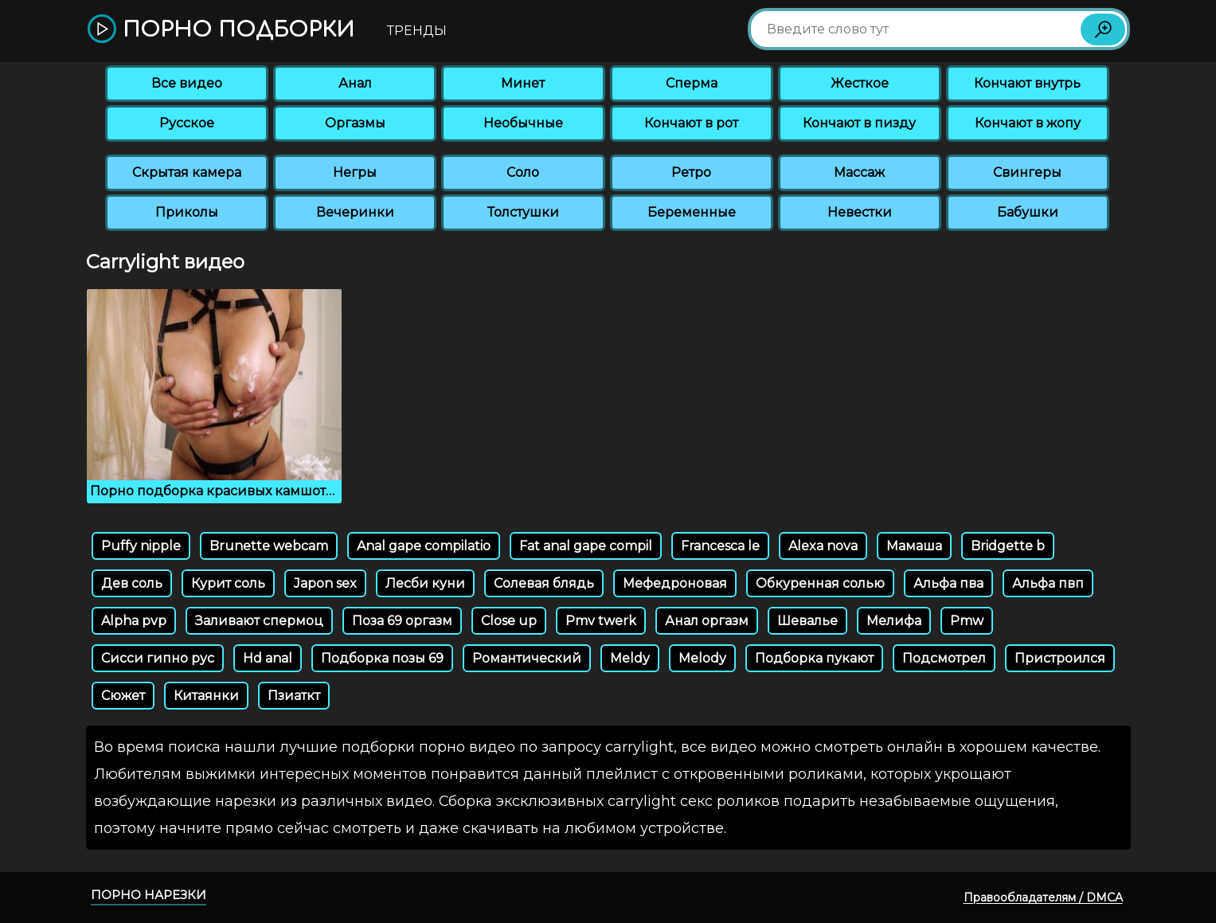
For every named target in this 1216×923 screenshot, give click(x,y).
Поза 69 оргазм (402, 620)
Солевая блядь (544, 583)
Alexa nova (823, 545)
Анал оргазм (707, 620)
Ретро (691, 172)
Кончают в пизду (859, 123)
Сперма (691, 83)
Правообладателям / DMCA (1043, 897)
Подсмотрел (944, 658)
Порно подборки (221, 29)
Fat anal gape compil (585, 545)
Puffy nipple (141, 545)
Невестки (859, 212)
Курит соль (228, 583)
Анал (355, 83)
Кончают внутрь (1027, 83)
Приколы (186, 212)
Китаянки (206, 695)
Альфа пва (948, 583)
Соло (522, 172)
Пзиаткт (294, 695)
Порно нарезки (148, 894)
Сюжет (123, 695)
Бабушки (1027, 212)
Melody (702, 658)
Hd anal (267, 658)
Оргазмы (355, 123)
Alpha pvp (133, 620)
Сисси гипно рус (157, 658)
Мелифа (893, 620)
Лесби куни (425, 583)
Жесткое (860, 83)
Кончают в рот (691, 123)
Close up (509, 620)
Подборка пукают (814, 658)
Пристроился (1060, 658)
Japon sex (325, 583)
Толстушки (523, 212)
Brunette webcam (268, 545)
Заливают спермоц (259, 620)
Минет (523, 83)
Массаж (859, 172)
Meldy (630, 658)
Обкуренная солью (820, 583)
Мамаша (914, 545)
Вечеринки (355, 212)
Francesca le (720, 545)
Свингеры (1027, 172)
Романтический (526, 658)
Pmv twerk (600, 620)
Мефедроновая (675, 583)
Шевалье (807, 620)
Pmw (966, 620)
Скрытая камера (186, 172)
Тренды (417, 30)
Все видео (186, 83)
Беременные (691, 212)
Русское (186, 123)
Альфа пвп (1048, 583)
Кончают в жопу (1028, 123)
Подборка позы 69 (382, 658)
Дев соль (131, 583)
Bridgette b (1008, 545)
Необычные (523, 123)
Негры (355, 172)
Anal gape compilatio (424, 545)
